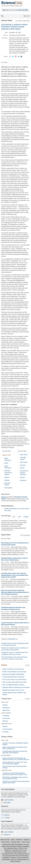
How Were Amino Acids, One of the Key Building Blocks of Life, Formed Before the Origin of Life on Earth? (14, 575)
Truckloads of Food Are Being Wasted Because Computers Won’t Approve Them (14, 773)
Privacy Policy (5, 842)
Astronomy (23, 480)
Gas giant (23, 465)
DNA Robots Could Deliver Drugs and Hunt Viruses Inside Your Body (15, 778)
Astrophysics (6, 707)
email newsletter (23, 10)
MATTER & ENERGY (6, 713)
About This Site (4, 839)
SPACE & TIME (4, 702)
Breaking (4, 665)
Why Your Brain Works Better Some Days (14, 682)
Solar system (24, 454)
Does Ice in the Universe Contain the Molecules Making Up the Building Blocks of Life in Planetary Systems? (15, 592)
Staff (12, 839)
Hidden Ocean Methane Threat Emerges (14, 671)
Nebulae (6, 480)
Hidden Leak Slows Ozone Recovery (13, 669)
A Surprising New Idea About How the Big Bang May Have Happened (14, 752)
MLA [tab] (14, 516)
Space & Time (6, 455)
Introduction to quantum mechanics (24, 472)
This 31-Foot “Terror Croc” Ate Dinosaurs (14, 679)
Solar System (8, 487)
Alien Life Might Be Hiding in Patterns (13, 685)
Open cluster (24, 462)
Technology (5, 715)
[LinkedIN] (19, 56)
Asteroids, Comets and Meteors (8, 472)
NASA (6, 463)
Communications (7, 729)
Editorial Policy (15, 842)
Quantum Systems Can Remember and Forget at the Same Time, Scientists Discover (15, 758)
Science (22, 477)
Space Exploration (7, 459)
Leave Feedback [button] (8, 832)
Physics (22, 468)
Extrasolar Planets (7, 484)
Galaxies (5, 705)
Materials (4, 497)
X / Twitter (7, 817)
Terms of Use (26, 842)
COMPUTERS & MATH (6, 723)
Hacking (4, 726)
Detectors (5, 721)
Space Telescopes (7, 467)
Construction (6, 718)
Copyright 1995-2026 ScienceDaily (12, 844)
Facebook (7, 815)
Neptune (7, 477)
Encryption (5, 731)
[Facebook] (10, 56)
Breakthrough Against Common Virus (13, 690)
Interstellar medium (23, 458)
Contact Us (7, 834)
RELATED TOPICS (6, 451)
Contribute (19, 839)
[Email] (21, 56)
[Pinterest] (16, 56)
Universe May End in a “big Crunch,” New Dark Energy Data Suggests (14, 762)
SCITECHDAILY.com (13, 639)
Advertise (26, 839)
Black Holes (5, 710)
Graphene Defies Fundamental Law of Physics (16, 687)
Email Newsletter (9, 800)
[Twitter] (13, 56)
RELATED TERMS (22, 451)
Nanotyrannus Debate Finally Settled (13, 674)
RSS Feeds (7, 802)
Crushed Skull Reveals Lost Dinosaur (13, 677)
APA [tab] (19, 516)
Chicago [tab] (25, 516)
